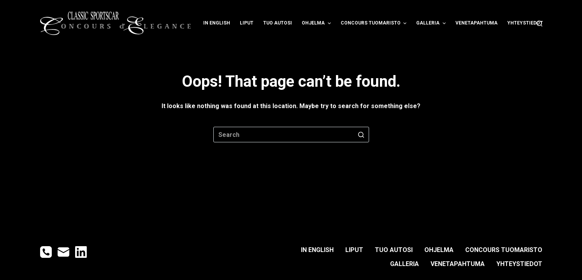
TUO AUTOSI (277, 23)
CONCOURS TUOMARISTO (374, 23)
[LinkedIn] (81, 252)
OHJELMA (317, 23)
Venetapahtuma (476, 23)
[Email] (63, 252)
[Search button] (361, 134)
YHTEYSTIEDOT (525, 23)
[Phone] (46, 252)
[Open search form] (539, 23)
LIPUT (246, 23)
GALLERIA (431, 23)
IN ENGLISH (216, 23)
